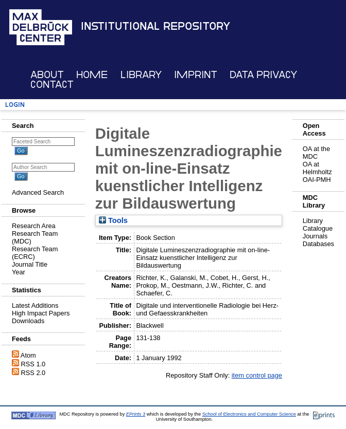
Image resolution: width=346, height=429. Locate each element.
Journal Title (29, 264)
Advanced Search (38, 192)
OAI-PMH (317, 179)
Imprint (195, 75)
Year (18, 272)
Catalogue (318, 228)
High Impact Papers (41, 313)
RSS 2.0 (33, 373)
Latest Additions (35, 305)
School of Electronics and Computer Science (249, 414)
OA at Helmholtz (317, 168)
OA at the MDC (316, 152)
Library (141, 75)
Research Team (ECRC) (35, 252)
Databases (318, 244)
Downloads (28, 321)
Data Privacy (263, 75)
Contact (52, 84)
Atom (28, 355)
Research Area (34, 226)
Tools (113, 220)
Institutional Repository (155, 26)
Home (92, 75)
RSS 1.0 (33, 364)
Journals (315, 236)
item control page (257, 375)
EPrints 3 (135, 414)
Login (15, 104)
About (47, 75)
